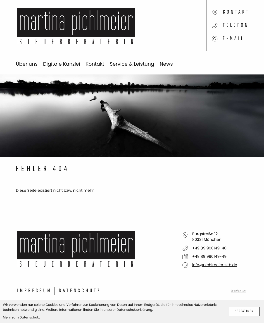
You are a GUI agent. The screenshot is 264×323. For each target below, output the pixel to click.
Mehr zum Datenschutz (21, 317)
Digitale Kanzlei (61, 64)
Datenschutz (80, 290)
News (166, 64)
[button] (213, 27)
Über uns (27, 64)
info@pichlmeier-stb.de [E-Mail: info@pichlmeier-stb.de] (214, 265)
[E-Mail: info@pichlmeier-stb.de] (213, 35)
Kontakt (95, 64)
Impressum (34, 290)
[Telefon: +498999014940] (209, 248)
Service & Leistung (132, 64)
